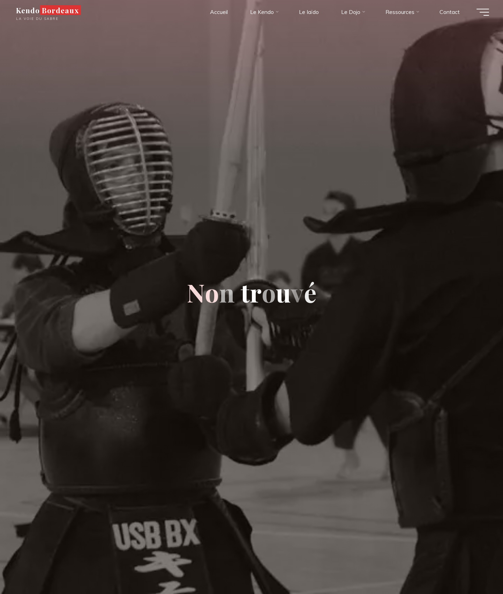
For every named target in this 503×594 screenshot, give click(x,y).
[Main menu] (482, 12)
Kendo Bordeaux (47, 10)
